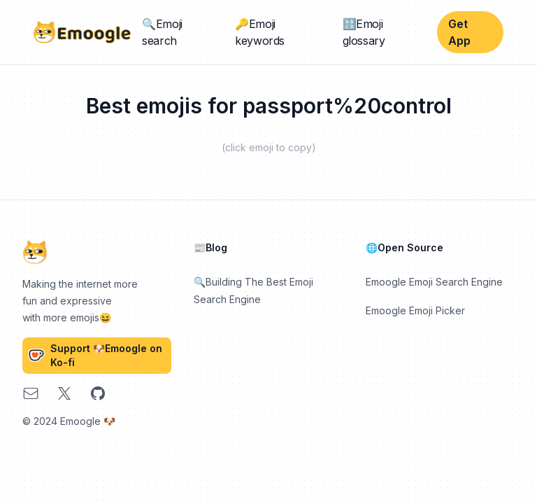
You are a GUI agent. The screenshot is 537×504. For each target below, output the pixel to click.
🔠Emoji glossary (364, 32)
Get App (459, 32)
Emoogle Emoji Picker (415, 310)
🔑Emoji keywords (260, 32)
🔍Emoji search (162, 32)
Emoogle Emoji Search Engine (434, 282)
